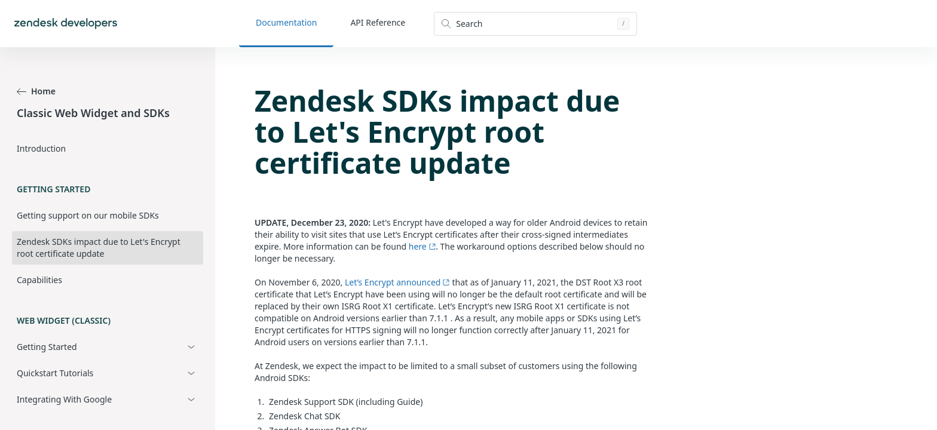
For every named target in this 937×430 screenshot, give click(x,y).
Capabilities (39, 279)
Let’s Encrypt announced (397, 282)
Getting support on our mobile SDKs (88, 215)
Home (36, 91)
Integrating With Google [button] (64, 399)
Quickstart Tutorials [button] (55, 373)
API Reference (377, 22)
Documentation (286, 22)
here (422, 246)
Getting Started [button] (47, 346)
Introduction (41, 148)
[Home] (66, 23)
